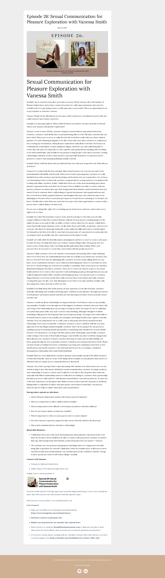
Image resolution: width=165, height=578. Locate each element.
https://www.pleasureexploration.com (52, 469)
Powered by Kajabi (82, 565)
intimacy (44, 28)
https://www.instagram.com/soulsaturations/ (51, 513)
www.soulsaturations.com (61, 501)
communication (33, 28)
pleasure (51, 28)
